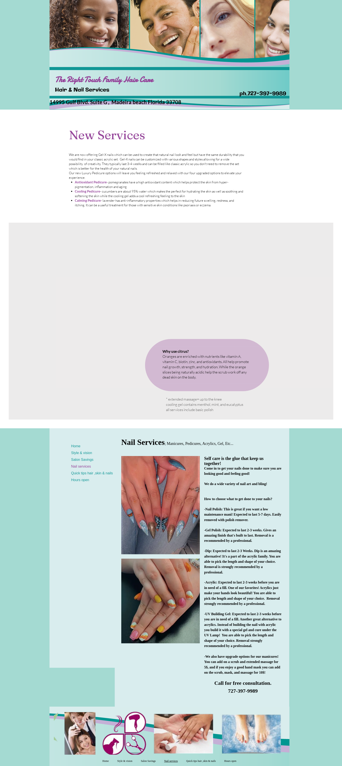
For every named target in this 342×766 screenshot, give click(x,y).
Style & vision (81, 453)
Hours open (80, 480)
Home (75, 446)
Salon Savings (82, 459)
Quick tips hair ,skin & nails (92, 473)
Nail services (81, 466)
